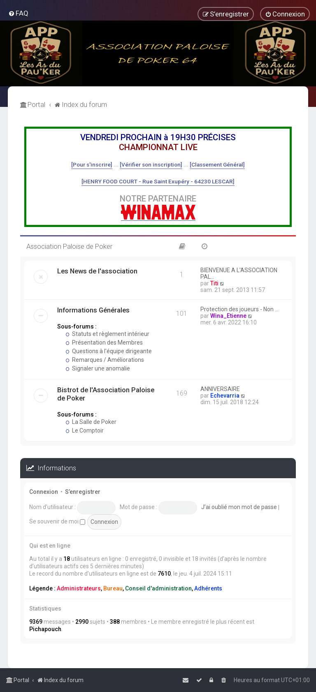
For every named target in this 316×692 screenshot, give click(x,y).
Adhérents (208, 588)
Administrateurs (79, 588)
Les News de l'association (97, 271)
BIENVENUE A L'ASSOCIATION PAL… (238, 273)
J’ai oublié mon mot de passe (239, 507)
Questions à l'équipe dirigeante (108, 351)
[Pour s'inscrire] (91, 164)
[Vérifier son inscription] (151, 164)
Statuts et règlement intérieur (107, 334)
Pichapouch (45, 629)
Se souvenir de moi (57, 521)
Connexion (43, 491)
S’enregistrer (82, 491)
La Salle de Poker (90, 422)
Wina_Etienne (228, 315)
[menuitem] (18, 13)
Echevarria (224, 395)
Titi (214, 283)
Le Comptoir (84, 430)
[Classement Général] (217, 164)
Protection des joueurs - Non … (239, 309)
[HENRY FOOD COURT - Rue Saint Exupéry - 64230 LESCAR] (158, 181)
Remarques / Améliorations (104, 359)
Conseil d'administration (158, 588)
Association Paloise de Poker (69, 246)
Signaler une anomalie (97, 368)
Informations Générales (93, 310)
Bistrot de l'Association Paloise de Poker (105, 394)
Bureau (113, 588)
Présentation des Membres (104, 342)
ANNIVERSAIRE (220, 389)
